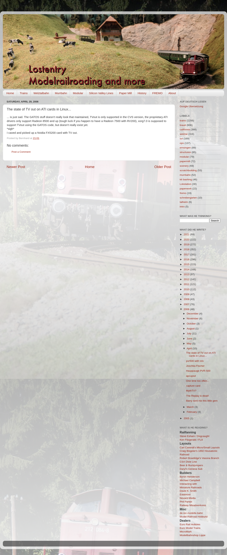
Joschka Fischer (195, 365)
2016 (187, 259)
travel (183, 125)
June (190, 338)
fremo (183, 193)
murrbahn (185, 175)
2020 (187, 239)
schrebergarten (188, 197)
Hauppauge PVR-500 (198, 370)
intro (182, 206)
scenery (184, 165)
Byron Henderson (190, 476)
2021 (187, 234)
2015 (187, 264)
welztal (183, 134)
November (193, 318)
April (190, 348)
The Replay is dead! (197, 395)
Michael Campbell (190, 480)
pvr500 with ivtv (195, 361)
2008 (187, 299)
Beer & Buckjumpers (191, 465)
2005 (187, 418)
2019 (187, 244)
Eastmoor (185, 494)
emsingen (185, 147)
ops (182, 143)
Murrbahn (61, 93)
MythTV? (191, 390)
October (192, 323)
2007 (187, 304)
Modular (78, 93)
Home (10, 93)
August (191, 328)
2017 (187, 254)
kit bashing (186, 179)
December (193, 313)
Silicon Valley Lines (101, 93)
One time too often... (197, 380)
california (185, 129)
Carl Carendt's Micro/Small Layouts (200, 447)
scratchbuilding (188, 170)
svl (181, 138)
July (189, 333)
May (189, 343)
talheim (184, 202)
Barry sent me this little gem (202, 400)
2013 (187, 274)
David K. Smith (188, 490)
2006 (187, 309)
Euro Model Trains (190, 528)
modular (184, 156)
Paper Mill (125, 93)
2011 (187, 284)
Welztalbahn (41, 93)
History (142, 93)
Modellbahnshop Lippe (192, 535)
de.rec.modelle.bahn (191, 513)
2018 (187, 249)
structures (185, 152)
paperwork (186, 188)
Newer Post (16, 167)
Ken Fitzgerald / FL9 (191, 439)
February (192, 411)
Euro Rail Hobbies (190, 524)
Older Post (162, 167)
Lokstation (185, 184)
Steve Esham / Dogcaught (194, 436)
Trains (24, 93)
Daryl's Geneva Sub (191, 468)
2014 (187, 269)
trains (183, 120)
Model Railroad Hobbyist (194, 516)
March (190, 407)
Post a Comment (21, 151)
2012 (187, 279)
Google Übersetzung (191, 106)
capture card (193, 385)
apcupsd (191, 375)
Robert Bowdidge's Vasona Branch (199, 458)
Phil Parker (186, 501)
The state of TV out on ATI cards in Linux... (201, 354)
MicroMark (186, 531)
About (172, 93)
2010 (187, 289)
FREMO (157, 93)
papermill (185, 161)
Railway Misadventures (193, 505)
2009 (187, 294)
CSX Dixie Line (188, 461)
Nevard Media (188, 498)
